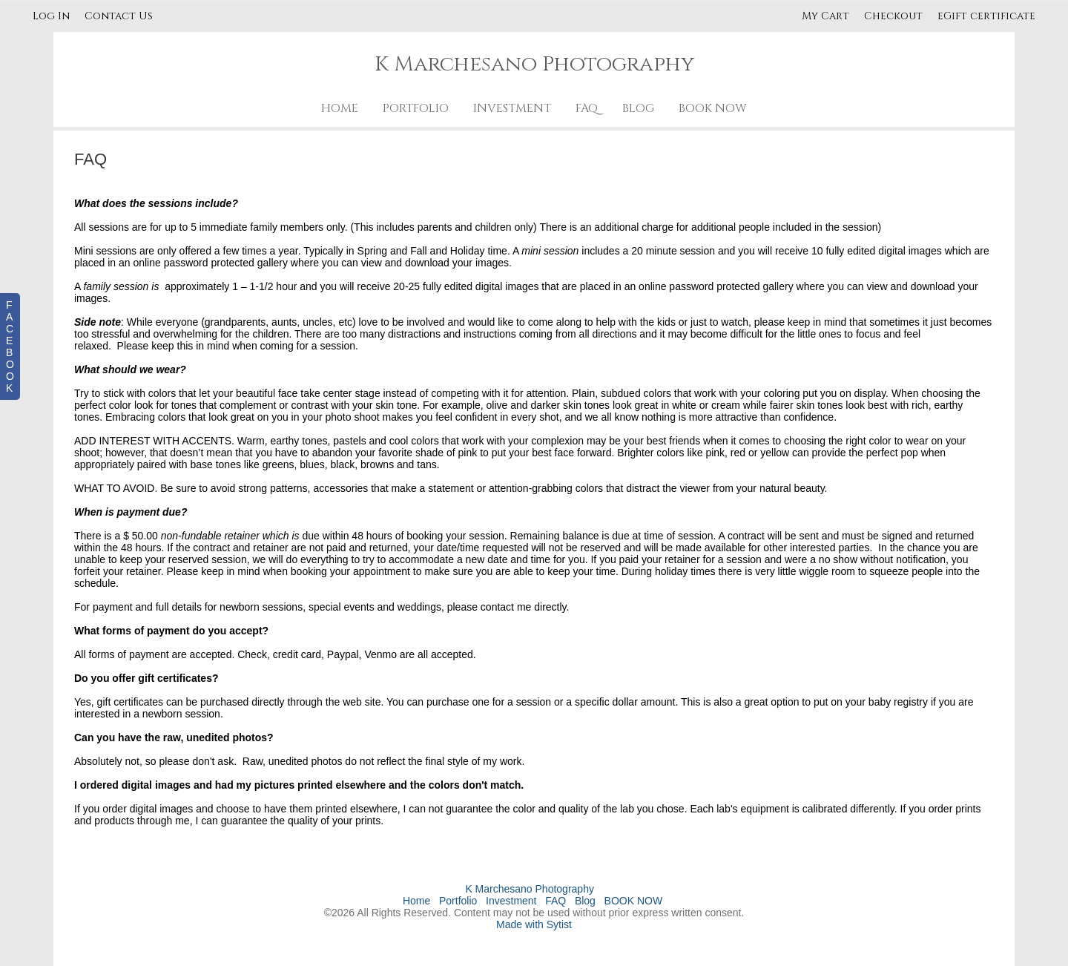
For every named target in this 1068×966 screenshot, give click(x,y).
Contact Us (119, 16)
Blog (638, 108)
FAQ (587, 108)
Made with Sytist (534, 924)
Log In (51, 16)
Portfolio (416, 108)
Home (339, 108)
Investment (512, 108)
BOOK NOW (713, 108)
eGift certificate (986, 16)
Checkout (893, 16)
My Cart (827, 16)
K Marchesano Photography (529, 889)
